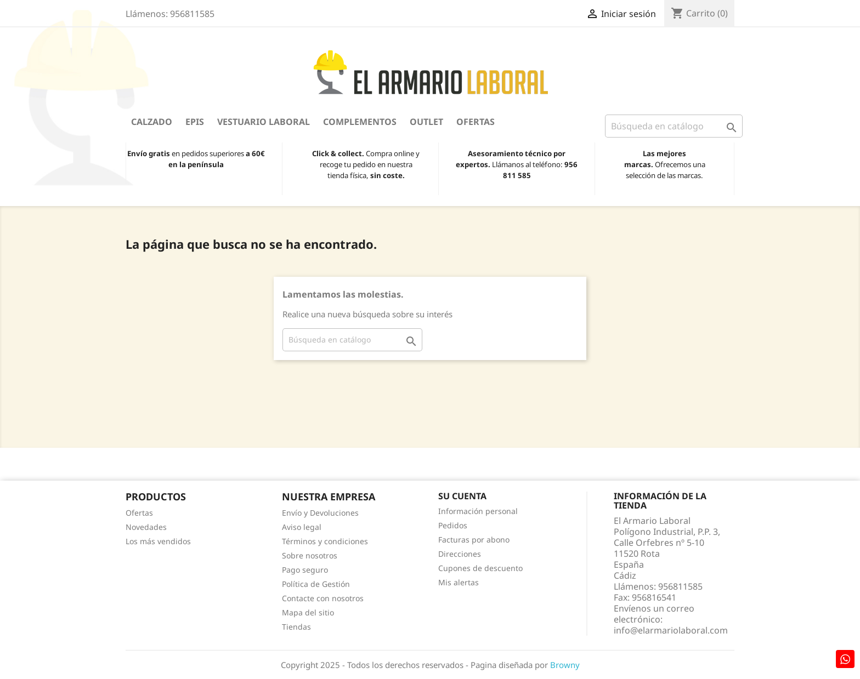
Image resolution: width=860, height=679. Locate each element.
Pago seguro (305, 569)
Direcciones (459, 554)
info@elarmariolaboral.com (671, 630)
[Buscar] (674, 126)
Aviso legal (301, 527)
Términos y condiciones (325, 541)
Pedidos (452, 525)
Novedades (146, 527)
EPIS (194, 122)
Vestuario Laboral (263, 122)
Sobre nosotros (309, 555)
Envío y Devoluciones (320, 512)
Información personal (478, 511)
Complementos (360, 122)
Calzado (151, 122)
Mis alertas (458, 582)
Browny (565, 664)
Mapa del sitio (308, 612)
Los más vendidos (158, 541)
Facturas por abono (474, 539)
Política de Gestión (316, 584)
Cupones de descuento (480, 568)
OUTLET (426, 122)
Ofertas (475, 122)
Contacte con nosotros (323, 598)
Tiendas (296, 626)
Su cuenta (462, 496)
